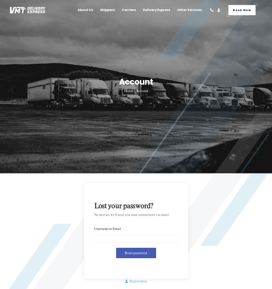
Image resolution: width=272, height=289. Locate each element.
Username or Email (108, 229)
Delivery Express (156, 10)
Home (129, 90)
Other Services (189, 10)
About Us (85, 10)
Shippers (107, 10)
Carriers (129, 10)
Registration (136, 281)
